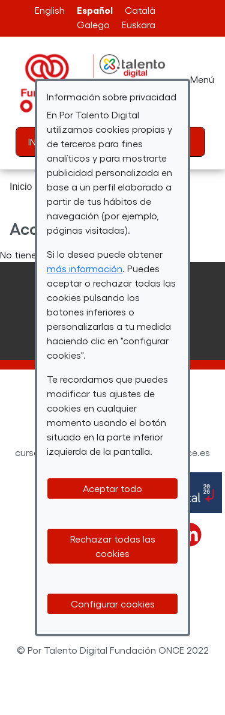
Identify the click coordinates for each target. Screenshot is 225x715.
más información (84, 268)
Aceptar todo (112, 488)
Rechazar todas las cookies (112, 546)
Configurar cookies (113, 603)
